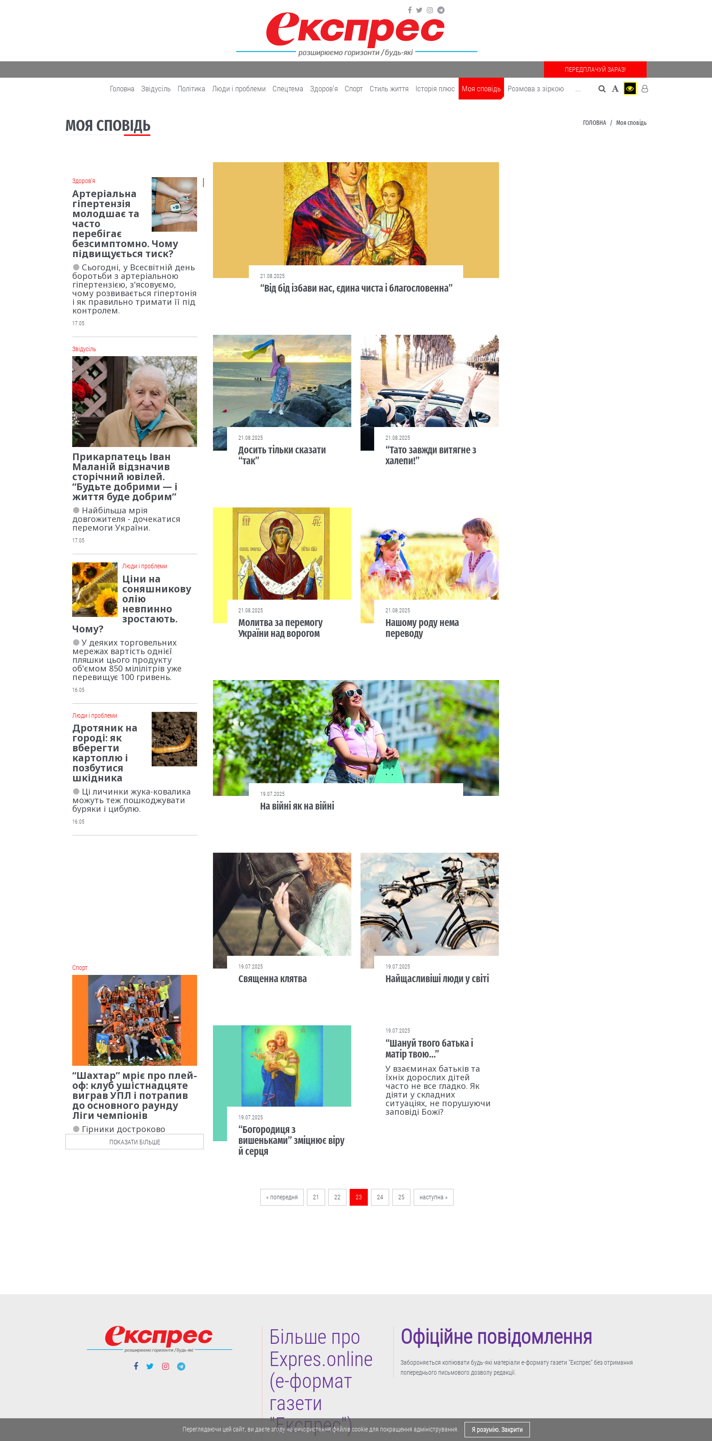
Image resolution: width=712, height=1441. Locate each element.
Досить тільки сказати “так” (282, 455)
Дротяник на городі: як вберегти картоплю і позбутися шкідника (105, 752)
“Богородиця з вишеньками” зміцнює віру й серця (291, 1140)
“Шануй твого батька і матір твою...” (429, 1048)
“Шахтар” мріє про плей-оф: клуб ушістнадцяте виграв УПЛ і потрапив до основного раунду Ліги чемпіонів (134, 1095)
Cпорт (354, 88)
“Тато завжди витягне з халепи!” (431, 455)
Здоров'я (324, 88)
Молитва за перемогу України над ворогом (280, 628)
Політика (191, 88)
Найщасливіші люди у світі (437, 979)
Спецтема (287, 88)
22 (337, 1197)
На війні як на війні (297, 806)
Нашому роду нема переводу (422, 628)
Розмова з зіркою (536, 88)
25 (401, 1197)
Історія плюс (435, 88)
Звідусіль (156, 88)
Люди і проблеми (239, 88)
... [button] (578, 88)
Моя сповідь (481, 88)
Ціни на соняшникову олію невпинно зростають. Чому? (131, 603)
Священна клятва (272, 979)
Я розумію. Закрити (497, 1429)
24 (380, 1197)
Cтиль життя (389, 88)
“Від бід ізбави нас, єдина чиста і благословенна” (356, 288)
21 (316, 1197)
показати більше (134, 1142)
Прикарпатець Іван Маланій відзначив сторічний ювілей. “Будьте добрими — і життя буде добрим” (125, 476)
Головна (122, 88)
